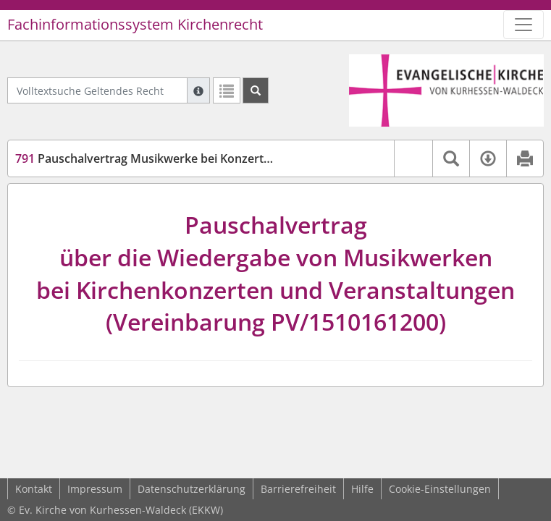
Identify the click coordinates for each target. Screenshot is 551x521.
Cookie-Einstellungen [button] (440, 489)
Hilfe (362, 489)
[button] (413, 158)
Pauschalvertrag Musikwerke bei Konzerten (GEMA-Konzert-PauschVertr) (227, 158)
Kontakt (33, 489)
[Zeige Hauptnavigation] (523, 24)
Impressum (94, 489)
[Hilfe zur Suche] (198, 90)
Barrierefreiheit (298, 489)
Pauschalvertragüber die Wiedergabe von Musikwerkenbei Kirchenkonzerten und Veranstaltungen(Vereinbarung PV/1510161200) (275, 273)
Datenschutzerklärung (191, 489)
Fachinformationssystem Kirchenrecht (135, 24)
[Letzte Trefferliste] (226, 90)
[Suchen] (256, 90)
